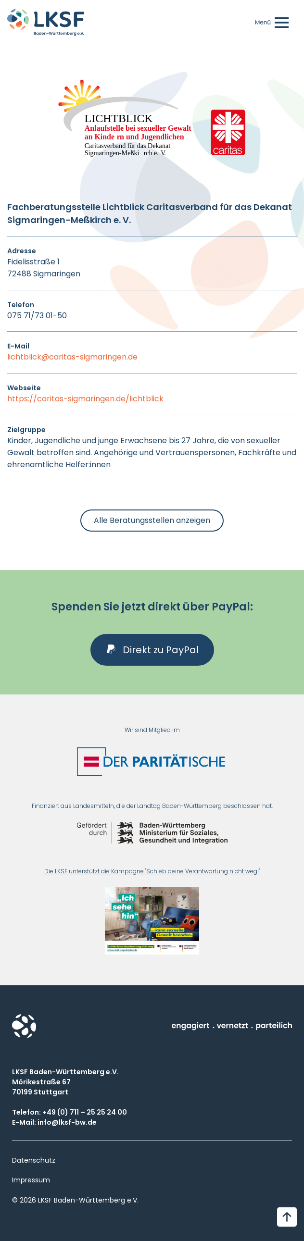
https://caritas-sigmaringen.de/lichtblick (85, 398)
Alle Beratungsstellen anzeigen (152, 520)
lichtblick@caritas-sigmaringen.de (72, 356)
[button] (152, 650)
